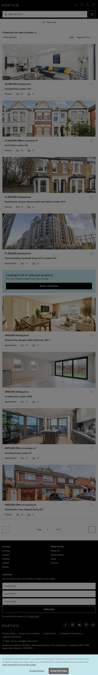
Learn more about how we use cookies (19, 669)
